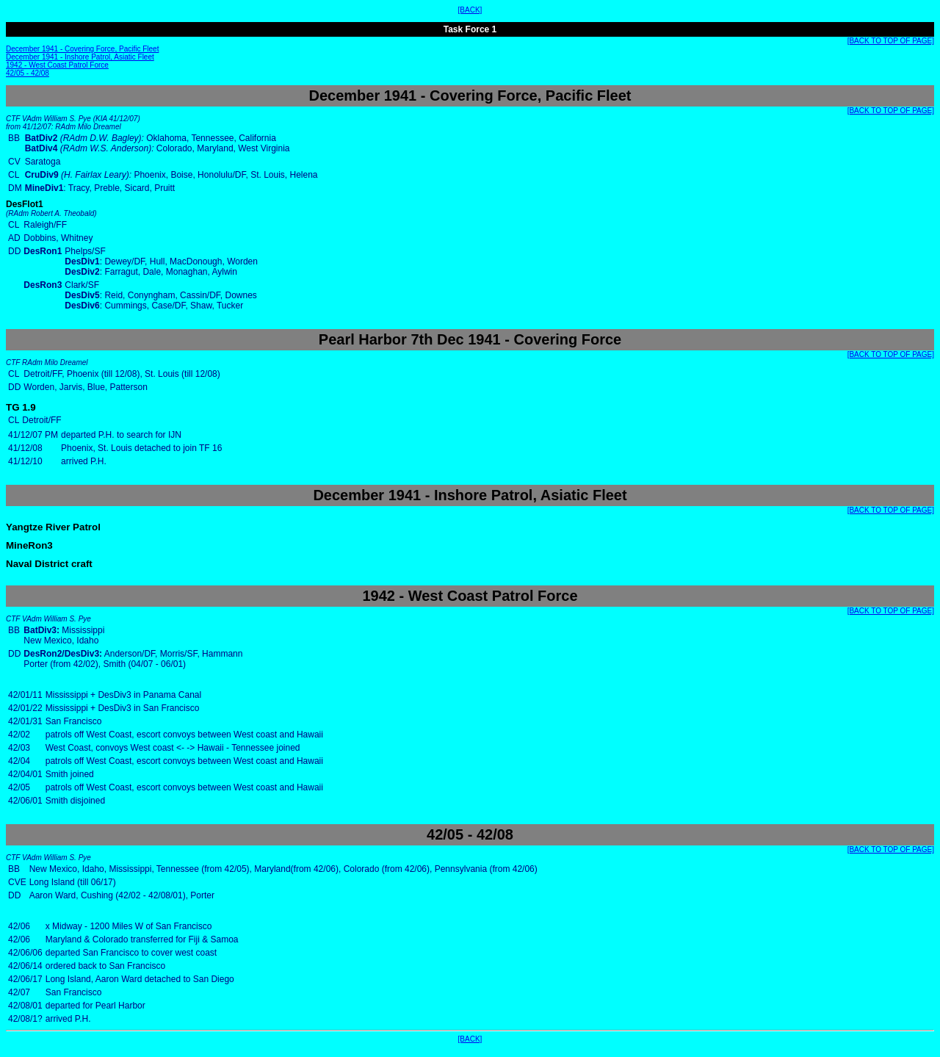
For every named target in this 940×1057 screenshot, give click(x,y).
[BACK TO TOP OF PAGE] (890, 41)
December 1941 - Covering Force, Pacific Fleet (82, 49)
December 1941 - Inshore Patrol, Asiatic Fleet (80, 57)
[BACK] (470, 10)
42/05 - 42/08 (27, 73)
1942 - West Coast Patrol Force (57, 65)
